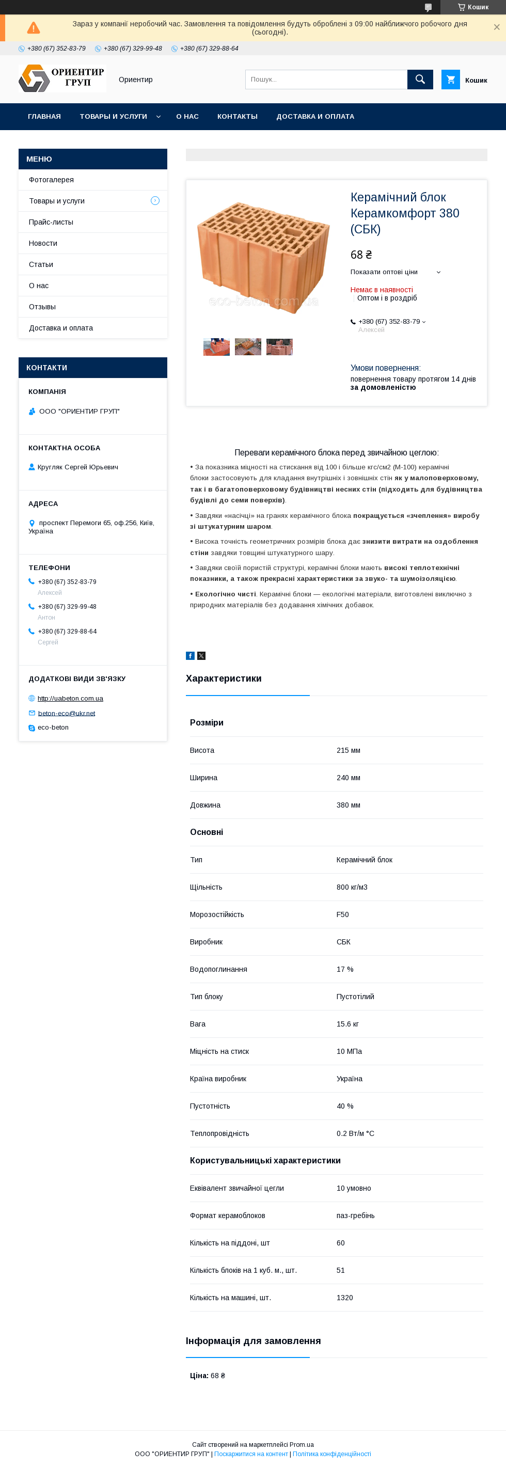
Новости (43, 243)
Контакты (237, 116)
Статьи (41, 264)
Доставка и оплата (315, 116)
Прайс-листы (51, 222)
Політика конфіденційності (332, 1454)
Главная (44, 116)
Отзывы (42, 307)
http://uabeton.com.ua (70, 698)
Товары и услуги (113, 116)
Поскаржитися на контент (251, 1454)
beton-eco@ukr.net (66, 713)
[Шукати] (420, 79)
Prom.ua (302, 1444)
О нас (187, 116)
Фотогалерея (51, 180)
